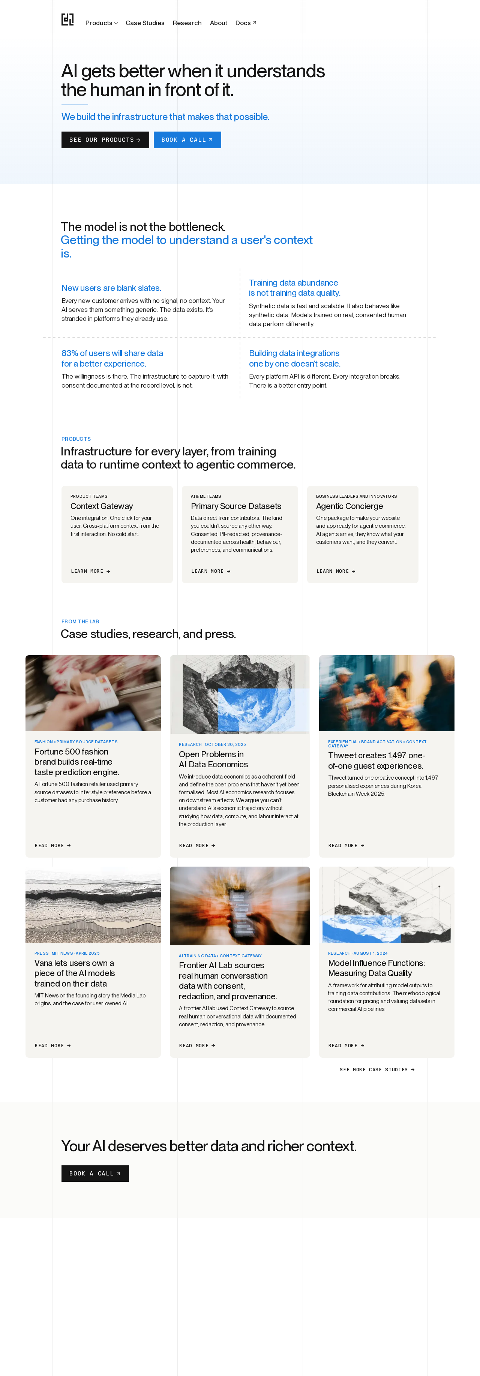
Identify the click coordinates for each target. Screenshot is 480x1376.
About (218, 23)
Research (187, 23)
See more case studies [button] (377, 1069)
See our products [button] (105, 139)
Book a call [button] (187, 139)
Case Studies (145, 23)
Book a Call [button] (95, 1173)
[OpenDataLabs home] (68, 19)
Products (102, 23)
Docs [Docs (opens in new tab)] (246, 23)
